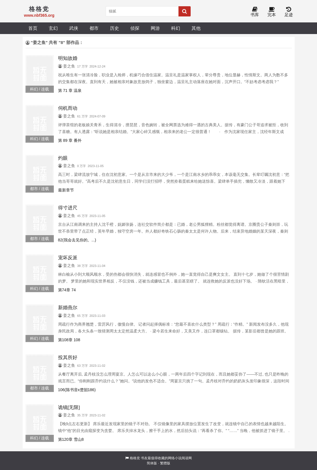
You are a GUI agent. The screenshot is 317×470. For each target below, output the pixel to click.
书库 (254, 12)
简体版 (152, 463)
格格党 (135, 458)
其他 (196, 28)
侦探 (134, 28)
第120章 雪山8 (71, 439)
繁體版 (165, 463)
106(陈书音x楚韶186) (77, 389)
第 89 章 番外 (70, 140)
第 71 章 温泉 (70, 90)
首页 (32, 28)
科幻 (175, 28)
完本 (271, 12)
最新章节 (66, 190)
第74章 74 (67, 290)
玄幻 (53, 28)
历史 (114, 28)
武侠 (73, 28)
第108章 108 (69, 340)
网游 (155, 28)
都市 (94, 28)
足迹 (288, 12)
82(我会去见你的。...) (77, 240)
